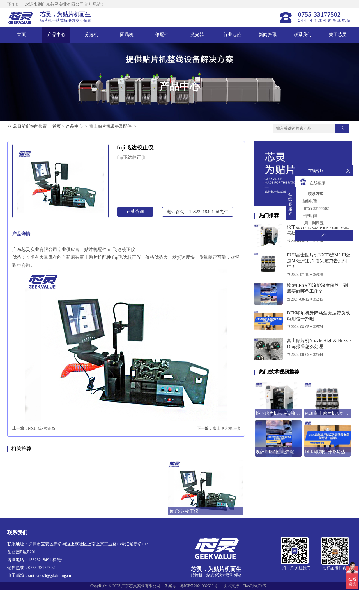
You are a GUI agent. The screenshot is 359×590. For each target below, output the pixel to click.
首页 (21, 34)
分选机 (91, 34)
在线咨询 (135, 211)
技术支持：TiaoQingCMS (244, 586)
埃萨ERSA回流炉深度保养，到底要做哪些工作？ (317, 288)
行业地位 (232, 34)
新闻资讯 (268, 34)
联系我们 (303, 34)
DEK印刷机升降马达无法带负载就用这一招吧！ (318, 315)
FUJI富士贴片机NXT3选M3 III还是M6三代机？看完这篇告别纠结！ (319, 260)
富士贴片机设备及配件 (110, 126)
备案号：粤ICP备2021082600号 (191, 586)
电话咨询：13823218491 (197, 211)
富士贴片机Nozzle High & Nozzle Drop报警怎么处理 (319, 343)
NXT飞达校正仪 (42, 428)
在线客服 (312, 181)
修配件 (162, 34)
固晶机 (127, 34)
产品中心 (56, 34)
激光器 (197, 34)
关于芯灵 (338, 34)
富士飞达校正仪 (226, 428)
